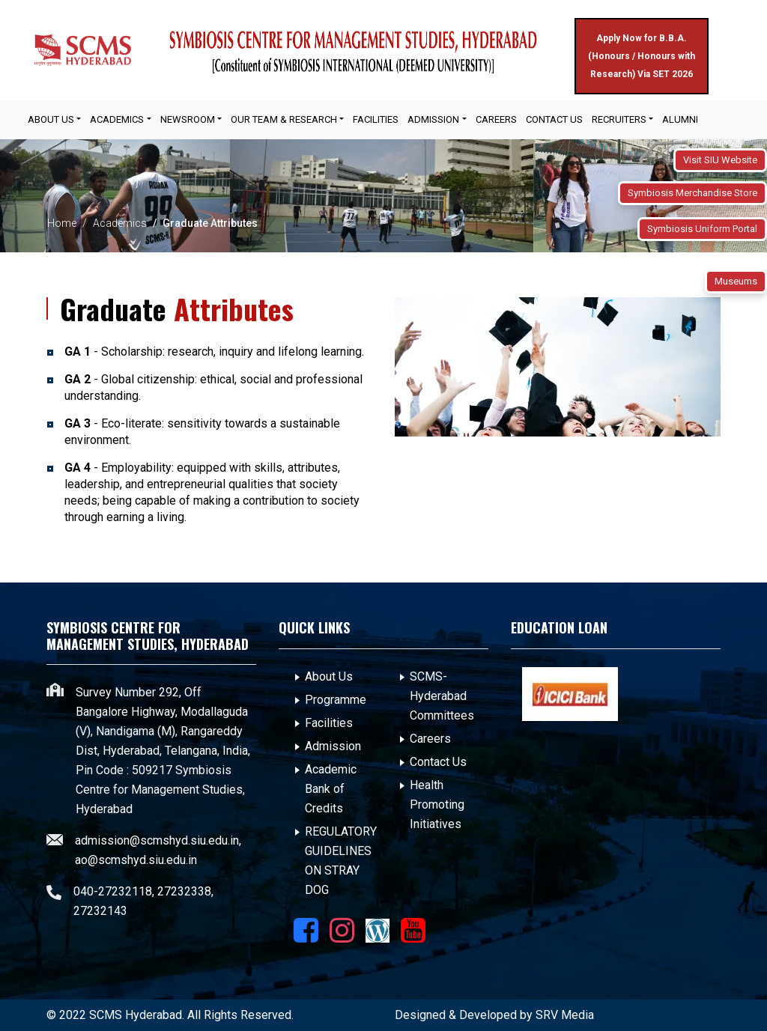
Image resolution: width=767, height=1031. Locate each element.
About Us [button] (51, 119)
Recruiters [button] (619, 119)
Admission (333, 746)
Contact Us (554, 119)
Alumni (680, 119)
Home (61, 223)
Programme (335, 700)
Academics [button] (117, 119)
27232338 (184, 891)
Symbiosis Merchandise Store (692, 192)
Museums (736, 281)
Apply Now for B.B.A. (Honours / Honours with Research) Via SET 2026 (641, 56)
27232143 (100, 911)
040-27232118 (112, 891)
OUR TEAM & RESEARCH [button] (284, 119)
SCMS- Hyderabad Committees (442, 696)
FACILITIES (375, 119)
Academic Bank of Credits (331, 788)
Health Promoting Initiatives (437, 804)
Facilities (329, 723)
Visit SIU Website (720, 159)
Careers (496, 119)
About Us (329, 676)
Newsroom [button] (187, 119)
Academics (120, 223)
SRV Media (565, 1015)
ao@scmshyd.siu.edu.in (136, 860)
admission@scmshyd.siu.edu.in (157, 840)
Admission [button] (433, 119)
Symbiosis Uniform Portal (702, 228)
